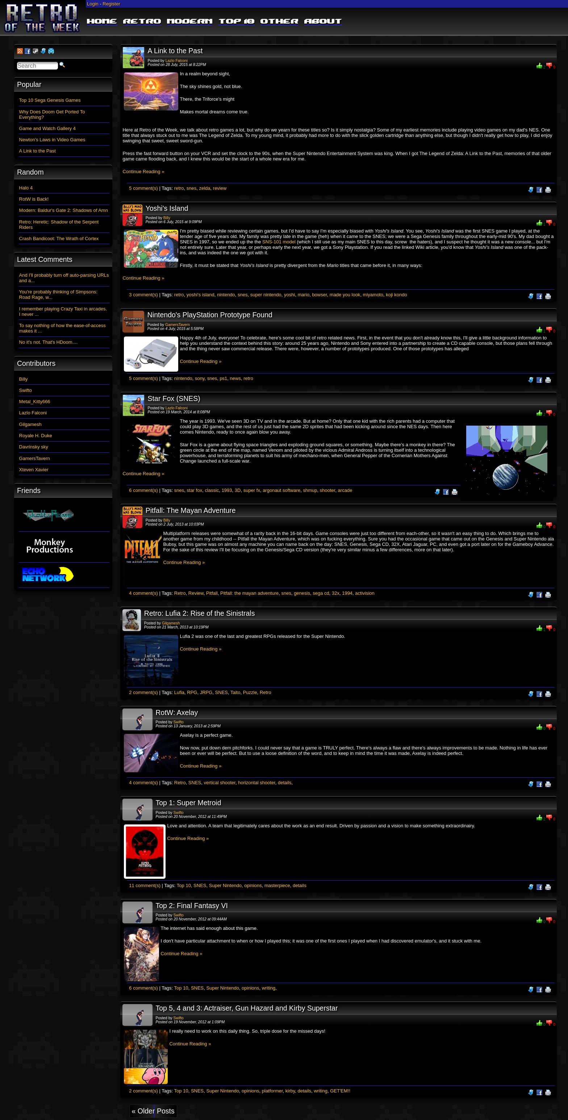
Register (111, 4)
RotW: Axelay (176, 712)
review (220, 188)
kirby (290, 1091)
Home (102, 22)
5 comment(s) (143, 188)
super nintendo (265, 294)
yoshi (289, 294)
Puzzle (250, 692)
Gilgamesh (171, 623)
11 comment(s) (144, 885)
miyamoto (373, 294)
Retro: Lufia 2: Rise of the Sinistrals (199, 613)
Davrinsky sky (33, 447)
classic (212, 490)
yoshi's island (200, 294)
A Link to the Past (175, 51)
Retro (142, 22)
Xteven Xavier (34, 469)
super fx (251, 490)
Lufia (179, 692)
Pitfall (212, 593)
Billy (166, 218)
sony (200, 378)
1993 (227, 490)
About (323, 22)
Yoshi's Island (167, 208)
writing (269, 988)
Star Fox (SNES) (174, 398)
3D (238, 490)
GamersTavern (177, 325)
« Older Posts (153, 1111)
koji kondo (396, 294)
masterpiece (277, 885)
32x (335, 593)
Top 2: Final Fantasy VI (191, 906)
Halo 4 (26, 188)
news (235, 378)
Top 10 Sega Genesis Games (50, 100)
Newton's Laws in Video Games (52, 139)
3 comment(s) (143, 294)
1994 (347, 593)
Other (279, 22)
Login (93, 4)
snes (191, 188)
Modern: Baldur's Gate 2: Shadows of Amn (63, 210)
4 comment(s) (143, 593)
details (285, 782)
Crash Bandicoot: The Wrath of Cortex (59, 238)
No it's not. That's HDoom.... (48, 342)
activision (364, 593)
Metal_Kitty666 (34, 401)
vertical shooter (219, 782)
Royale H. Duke (35, 435)
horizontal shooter (256, 782)
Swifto (179, 722)
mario (304, 294)
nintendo (226, 294)
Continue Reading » (143, 171)
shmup (310, 490)
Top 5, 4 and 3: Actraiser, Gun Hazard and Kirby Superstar (246, 1008)
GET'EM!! (340, 1091)
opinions (253, 885)
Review (196, 593)
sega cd (321, 593)
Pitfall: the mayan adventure (249, 593)
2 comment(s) (143, 692)
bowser (319, 294)
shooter (327, 490)
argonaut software (281, 490)
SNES (221, 692)
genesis (302, 593)
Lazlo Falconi (177, 61)
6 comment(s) (143, 490)
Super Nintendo (225, 885)
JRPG (206, 692)
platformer (272, 1091)
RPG (192, 692)
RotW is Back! (34, 199)
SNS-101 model (279, 242)
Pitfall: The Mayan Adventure (191, 510)
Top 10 (236, 22)
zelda (204, 188)
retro (179, 188)
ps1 (223, 378)
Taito (235, 692)
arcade (345, 490)
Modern (190, 22)
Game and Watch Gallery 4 (47, 128)
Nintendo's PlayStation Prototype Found (209, 315)
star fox (194, 490)
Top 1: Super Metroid (188, 803)
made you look (345, 294)
